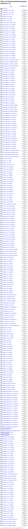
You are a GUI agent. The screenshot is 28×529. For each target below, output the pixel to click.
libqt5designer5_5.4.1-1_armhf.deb (7, 455)
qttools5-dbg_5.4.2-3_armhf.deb (7, 263)
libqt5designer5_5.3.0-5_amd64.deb (8, 471)
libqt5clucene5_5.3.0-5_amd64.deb (7, 517)
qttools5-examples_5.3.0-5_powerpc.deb (8, 94)
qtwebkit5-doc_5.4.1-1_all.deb (7, 18)
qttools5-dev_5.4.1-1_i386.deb (7, 183)
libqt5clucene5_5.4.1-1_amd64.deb (7, 504)
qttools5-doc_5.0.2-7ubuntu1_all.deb (8, 164)
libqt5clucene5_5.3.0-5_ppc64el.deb (8, 506)
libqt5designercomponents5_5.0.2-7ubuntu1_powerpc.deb (7, 428)
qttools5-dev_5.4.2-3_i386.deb (7, 170)
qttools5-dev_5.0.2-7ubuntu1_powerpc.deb (9, 203)
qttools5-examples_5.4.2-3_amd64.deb (8, 78)
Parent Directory (4, 8)
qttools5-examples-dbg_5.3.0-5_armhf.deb (9, 144)
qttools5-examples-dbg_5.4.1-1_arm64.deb (9, 133)
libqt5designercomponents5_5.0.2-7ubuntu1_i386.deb (11, 430)
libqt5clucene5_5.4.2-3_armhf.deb (7, 488)
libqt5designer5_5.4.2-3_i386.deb (7, 440)
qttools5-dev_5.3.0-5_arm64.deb (7, 199)
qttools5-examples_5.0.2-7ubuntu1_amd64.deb (9, 111)
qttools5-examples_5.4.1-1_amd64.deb (8, 90)
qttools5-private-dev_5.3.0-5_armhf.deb (8, 53)
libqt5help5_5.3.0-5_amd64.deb (7, 381)
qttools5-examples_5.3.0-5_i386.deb (8, 96)
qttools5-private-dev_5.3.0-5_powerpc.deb (9, 49)
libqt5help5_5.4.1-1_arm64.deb (7, 366)
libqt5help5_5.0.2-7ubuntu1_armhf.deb (8, 387)
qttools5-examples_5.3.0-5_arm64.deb (8, 100)
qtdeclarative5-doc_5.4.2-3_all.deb (7, 333)
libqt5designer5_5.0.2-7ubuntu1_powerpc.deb (9, 473)
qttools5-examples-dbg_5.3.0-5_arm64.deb (9, 146)
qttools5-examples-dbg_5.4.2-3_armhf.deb (9, 119)
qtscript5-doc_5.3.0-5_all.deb (7, 331)
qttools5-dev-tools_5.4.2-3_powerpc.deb (8, 214)
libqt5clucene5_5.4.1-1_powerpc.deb (8, 496)
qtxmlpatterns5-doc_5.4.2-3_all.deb (8, 10)
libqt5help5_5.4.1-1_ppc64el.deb (7, 358)
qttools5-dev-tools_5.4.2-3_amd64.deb (8, 222)
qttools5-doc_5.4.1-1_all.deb (6, 160)
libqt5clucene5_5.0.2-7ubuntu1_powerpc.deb (9, 519)
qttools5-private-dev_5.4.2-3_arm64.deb (8, 30)
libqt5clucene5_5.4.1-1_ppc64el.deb (8, 494)
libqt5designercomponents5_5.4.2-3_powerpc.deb (10, 393)
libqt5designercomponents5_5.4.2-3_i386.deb (9, 395)
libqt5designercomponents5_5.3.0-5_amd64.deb (10, 426)
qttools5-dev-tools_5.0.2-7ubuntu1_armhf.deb (9, 253)
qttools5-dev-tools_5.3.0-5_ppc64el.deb (8, 236)
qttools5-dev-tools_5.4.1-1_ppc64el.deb (8, 224)
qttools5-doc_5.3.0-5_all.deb (6, 162)
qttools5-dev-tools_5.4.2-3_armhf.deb (8, 218)
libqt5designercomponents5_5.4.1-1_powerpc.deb (10, 405)
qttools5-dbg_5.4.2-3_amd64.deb (7, 267)
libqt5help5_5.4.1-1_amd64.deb (7, 368)
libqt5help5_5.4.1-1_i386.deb (7, 362)
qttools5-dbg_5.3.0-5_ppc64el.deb (7, 282)
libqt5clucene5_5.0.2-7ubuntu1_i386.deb (8, 521)
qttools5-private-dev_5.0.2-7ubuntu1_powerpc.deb (10, 59)
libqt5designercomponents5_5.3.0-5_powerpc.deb (10, 418)
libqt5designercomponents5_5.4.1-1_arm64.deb (10, 412)
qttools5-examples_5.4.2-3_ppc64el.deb (8, 67)
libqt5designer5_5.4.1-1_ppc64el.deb (8, 449)
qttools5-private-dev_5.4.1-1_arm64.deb (8, 43)
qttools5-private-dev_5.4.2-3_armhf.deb (8, 28)
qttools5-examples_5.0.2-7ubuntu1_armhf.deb (9, 109)
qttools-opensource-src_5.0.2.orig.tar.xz (8, 321)
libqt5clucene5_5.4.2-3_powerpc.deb (8, 484)
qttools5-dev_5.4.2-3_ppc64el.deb (7, 166)
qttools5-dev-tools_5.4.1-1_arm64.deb (8, 232)
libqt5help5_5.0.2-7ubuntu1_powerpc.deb (9, 383)
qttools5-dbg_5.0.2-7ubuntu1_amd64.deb (8, 300)
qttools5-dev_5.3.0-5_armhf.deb (7, 197)
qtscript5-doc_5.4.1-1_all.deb (7, 329)
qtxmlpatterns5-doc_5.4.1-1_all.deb (8, 12)
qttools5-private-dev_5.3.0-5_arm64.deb (8, 55)
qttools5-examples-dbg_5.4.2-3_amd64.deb (9, 123)
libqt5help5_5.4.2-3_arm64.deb (7, 354)
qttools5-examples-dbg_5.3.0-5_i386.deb (8, 142)
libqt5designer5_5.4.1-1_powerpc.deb (8, 451)
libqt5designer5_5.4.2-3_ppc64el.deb (8, 436)
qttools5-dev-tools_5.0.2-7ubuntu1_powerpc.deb (10, 249)
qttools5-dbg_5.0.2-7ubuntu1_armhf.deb (8, 298)
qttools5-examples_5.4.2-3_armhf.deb (8, 74)
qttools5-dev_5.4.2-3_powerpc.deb (7, 168)
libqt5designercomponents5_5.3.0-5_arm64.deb (10, 424)
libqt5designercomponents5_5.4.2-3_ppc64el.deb (10, 391)
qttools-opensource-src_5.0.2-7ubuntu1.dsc (9, 323)
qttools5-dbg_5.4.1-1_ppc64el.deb (7, 269)
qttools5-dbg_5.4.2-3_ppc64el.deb (7, 257)
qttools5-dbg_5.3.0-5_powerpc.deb (7, 284)
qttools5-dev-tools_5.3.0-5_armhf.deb (8, 243)
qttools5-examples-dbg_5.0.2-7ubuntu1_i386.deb (10, 152)
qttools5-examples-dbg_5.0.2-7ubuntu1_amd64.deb (10, 156)
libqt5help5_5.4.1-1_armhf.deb (7, 364)
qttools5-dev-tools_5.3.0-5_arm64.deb (8, 245)
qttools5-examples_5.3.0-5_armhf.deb (8, 98)
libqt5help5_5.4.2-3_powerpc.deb (7, 348)
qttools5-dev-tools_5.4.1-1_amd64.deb (8, 234)
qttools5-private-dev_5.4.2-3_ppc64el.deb (9, 22)
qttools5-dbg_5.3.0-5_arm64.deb (7, 290)
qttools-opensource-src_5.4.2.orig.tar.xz (8, 302)
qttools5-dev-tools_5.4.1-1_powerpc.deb (8, 226)
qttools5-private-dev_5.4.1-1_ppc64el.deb (9, 34)
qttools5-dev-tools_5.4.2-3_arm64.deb (8, 220)
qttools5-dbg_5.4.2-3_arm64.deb (7, 265)
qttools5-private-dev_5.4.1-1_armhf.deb (8, 41)
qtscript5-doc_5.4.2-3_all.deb (7, 327)
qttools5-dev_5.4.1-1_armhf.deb (7, 185)
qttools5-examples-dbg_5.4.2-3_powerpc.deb (9, 115)
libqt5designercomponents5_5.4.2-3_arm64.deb (10, 399)
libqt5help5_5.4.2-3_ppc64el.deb (7, 346)
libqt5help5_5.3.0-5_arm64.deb (7, 379)
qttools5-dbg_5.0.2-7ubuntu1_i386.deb (8, 296)
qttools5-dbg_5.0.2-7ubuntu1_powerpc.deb (9, 294)
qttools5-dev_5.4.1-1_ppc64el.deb (7, 179)
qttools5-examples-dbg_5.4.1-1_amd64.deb (9, 135)
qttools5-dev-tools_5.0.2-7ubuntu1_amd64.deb (9, 255)
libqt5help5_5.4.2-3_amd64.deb (7, 356)
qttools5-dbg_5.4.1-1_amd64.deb (7, 280)
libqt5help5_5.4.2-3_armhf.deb (7, 352)
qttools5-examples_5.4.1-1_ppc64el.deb (8, 80)
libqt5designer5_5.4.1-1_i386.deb (7, 453)
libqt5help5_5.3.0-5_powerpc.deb (7, 372)
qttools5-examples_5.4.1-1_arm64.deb (8, 88)
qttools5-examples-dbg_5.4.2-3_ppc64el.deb (9, 113)
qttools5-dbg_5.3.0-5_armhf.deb (7, 288)
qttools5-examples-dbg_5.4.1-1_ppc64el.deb (9, 125)
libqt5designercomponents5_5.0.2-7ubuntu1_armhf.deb (7, 433)
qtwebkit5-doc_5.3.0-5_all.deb (7, 20)
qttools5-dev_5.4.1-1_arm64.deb (7, 187)
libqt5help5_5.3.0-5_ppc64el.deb (7, 370)
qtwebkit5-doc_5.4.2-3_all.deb (7, 16)
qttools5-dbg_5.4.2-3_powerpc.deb (7, 259)
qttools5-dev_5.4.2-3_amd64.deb (7, 177)
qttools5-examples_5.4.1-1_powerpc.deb (8, 82)
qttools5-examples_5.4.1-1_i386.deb (8, 84)
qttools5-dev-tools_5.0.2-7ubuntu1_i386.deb (9, 251)
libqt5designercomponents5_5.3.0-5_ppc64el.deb (10, 416)
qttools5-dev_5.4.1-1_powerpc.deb (7, 181)
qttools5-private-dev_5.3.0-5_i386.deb (8, 51)
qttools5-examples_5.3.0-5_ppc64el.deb (8, 92)
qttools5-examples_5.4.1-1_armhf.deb (8, 86)
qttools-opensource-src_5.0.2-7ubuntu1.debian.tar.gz (10, 325)
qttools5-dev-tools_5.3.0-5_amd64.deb (8, 247)
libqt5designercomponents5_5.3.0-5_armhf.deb (9, 422)
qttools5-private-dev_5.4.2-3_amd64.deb (8, 32)
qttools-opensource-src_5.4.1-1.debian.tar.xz (9, 313)
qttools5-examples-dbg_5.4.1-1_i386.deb (8, 129)
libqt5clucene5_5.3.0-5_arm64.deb (7, 515)
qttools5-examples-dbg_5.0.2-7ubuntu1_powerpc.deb (10, 150)
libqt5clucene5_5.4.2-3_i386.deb (7, 486)
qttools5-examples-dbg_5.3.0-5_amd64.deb (9, 148)
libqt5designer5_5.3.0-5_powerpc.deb (8, 463)
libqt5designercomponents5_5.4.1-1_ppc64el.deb (10, 403)
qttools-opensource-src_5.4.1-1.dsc (7, 311)
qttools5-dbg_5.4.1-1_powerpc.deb (7, 271)
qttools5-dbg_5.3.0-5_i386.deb (7, 286)
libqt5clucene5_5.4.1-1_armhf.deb (7, 500)
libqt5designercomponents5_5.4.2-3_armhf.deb (9, 397)
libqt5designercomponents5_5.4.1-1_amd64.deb (10, 414)
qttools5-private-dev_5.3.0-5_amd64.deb (8, 57)
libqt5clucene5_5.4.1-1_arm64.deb (7, 502)
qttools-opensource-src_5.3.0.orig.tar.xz (8, 315)
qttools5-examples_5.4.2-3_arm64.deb (8, 76)
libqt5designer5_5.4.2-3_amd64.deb (8, 447)
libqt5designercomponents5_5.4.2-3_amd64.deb (10, 401)
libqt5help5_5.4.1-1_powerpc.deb (7, 360)
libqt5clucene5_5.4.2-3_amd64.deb (7, 492)
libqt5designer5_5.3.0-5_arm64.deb (8, 469)
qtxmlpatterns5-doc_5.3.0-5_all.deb (8, 14)
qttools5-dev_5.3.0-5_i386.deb (7, 195)
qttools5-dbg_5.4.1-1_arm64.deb (7, 278)
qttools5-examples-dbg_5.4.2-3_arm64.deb (9, 121)
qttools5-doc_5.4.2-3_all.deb (6, 158)
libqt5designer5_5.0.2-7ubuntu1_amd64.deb (9, 480)
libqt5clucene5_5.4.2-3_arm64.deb (7, 490)
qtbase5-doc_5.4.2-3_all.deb (6, 339)
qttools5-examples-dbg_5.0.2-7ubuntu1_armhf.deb (10, 154)
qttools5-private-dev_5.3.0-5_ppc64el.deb (9, 47)
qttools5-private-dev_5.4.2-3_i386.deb (8, 26)
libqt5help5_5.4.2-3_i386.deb (7, 350)
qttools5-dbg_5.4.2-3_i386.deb (7, 261)
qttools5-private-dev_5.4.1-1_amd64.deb (8, 45)
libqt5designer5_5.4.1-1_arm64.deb (8, 457)
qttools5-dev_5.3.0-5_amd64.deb (7, 201)
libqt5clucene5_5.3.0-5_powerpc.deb (8, 508)
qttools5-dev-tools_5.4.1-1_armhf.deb (8, 230)
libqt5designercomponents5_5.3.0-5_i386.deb (9, 420)
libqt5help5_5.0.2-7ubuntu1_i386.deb (8, 385)
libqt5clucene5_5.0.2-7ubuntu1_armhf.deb (9, 523)
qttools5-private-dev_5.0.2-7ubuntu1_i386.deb (9, 61)
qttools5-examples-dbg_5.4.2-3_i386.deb (8, 117)
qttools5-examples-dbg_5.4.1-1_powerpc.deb (9, 127)
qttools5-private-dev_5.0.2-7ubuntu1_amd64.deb (10, 65)
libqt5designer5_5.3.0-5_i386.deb (7, 465)
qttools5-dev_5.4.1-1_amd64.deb (7, 189)
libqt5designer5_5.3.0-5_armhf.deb (7, 467)
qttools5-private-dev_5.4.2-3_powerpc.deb (9, 24)
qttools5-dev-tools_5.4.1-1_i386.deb (8, 228)
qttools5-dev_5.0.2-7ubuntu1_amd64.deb (8, 210)
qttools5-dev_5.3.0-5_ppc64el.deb (7, 191)
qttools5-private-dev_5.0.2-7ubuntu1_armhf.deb (10, 63)
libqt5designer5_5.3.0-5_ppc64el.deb (8, 461)
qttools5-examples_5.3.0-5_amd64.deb (8, 102)
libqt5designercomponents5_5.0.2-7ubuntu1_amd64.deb (7, 435)
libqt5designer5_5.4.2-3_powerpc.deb (8, 438)
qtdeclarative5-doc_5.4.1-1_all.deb (7, 335)
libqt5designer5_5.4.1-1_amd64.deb (8, 459)
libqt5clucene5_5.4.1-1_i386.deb (7, 498)
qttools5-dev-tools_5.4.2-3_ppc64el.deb (8, 212)
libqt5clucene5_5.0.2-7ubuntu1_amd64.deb (9, 525)
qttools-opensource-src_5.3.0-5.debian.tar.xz (9, 319)
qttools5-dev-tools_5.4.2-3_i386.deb (8, 216)
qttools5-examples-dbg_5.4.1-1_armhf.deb (9, 131)
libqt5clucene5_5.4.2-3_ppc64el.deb (8, 482)
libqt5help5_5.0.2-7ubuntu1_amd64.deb (8, 389)
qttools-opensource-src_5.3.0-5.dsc (7, 317)
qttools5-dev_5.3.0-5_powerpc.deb (7, 193)
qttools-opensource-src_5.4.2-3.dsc (7, 304)
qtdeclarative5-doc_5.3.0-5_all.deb (7, 337)
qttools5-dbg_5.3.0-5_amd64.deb (7, 292)
